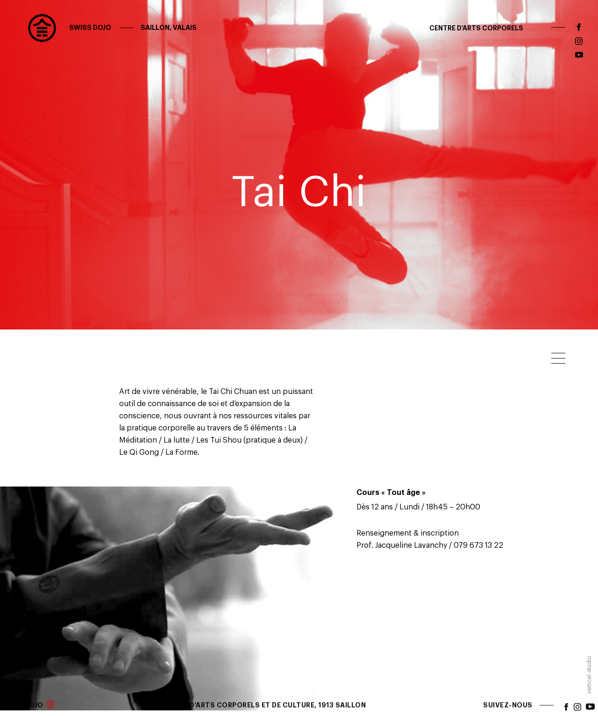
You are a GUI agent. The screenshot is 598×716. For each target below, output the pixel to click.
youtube (579, 54)
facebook (579, 27)
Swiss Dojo (132, 27)
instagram (579, 41)
